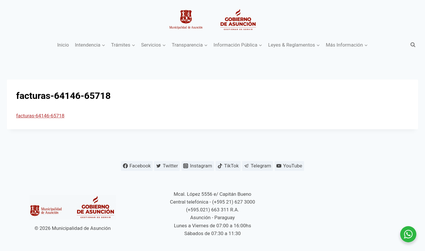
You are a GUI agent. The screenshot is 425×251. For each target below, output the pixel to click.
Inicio (63, 45)
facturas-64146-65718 (40, 116)
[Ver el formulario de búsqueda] (413, 45)
